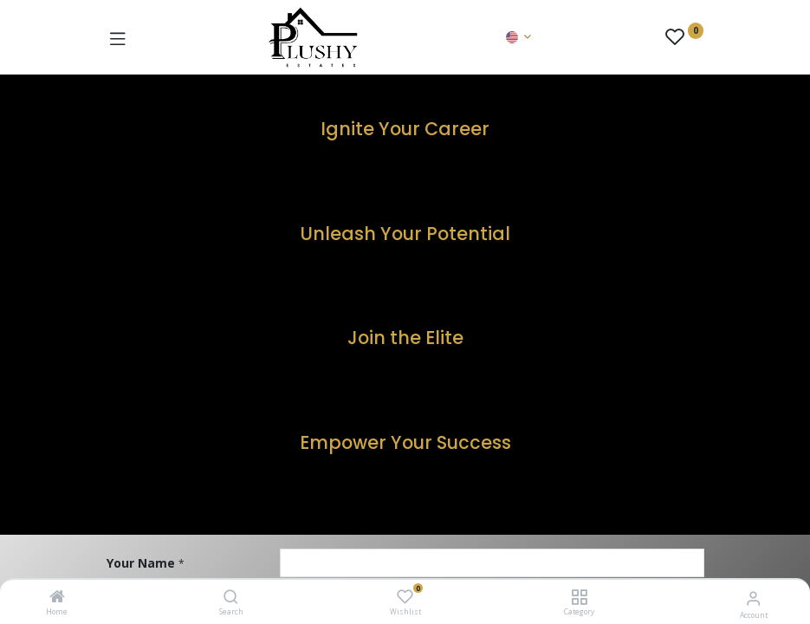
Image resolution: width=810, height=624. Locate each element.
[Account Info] (753, 597)
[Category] (579, 597)
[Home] (57, 597)
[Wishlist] (405, 597)
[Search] (231, 597)
